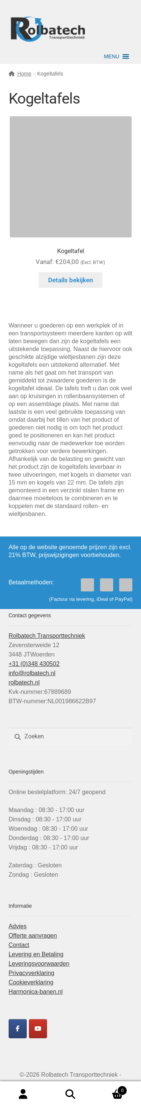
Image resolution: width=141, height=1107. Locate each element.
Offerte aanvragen (33, 935)
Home (24, 74)
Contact (19, 945)
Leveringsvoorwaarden (39, 963)
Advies (18, 926)
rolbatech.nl (24, 682)
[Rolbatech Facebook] (18, 1028)
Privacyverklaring (32, 973)
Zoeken (70, 1094)
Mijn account (23, 1094)
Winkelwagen (110, 1089)
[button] (111, 56)
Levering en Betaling (36, 954)
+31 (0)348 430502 (34, 664)
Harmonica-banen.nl (36, 991)
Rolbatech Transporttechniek (47, 636)
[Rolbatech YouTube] (38, 1028)
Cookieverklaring (31, 982)
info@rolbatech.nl (32, 673)
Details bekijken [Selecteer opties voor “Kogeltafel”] (70, 280)
